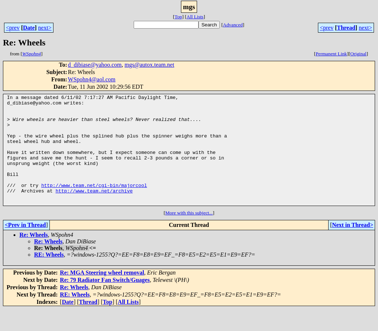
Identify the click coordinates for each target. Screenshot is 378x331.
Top (178, 16)
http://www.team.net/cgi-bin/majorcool (94, 204)
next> (45, 28)
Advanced (233, 24)
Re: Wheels (33, 257)
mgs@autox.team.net (149, 65)
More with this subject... (189, 235)
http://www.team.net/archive (94, 210)
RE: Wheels (49, 276)
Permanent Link (331, 53)
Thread (346, 28)
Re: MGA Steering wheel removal (102, 294)
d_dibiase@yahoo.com (95, 65)
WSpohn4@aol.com (91, 79)
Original (358, 53)
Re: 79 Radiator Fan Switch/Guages (105, 302)
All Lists (194, 16)
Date (29, 28)
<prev (12, 28)
